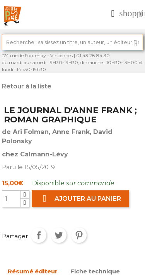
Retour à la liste (26, 86)
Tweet (59, 235)
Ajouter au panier (80, 198)
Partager (38, 235)
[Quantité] (11, 198)
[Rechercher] (72, 42)
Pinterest (79, 235)
